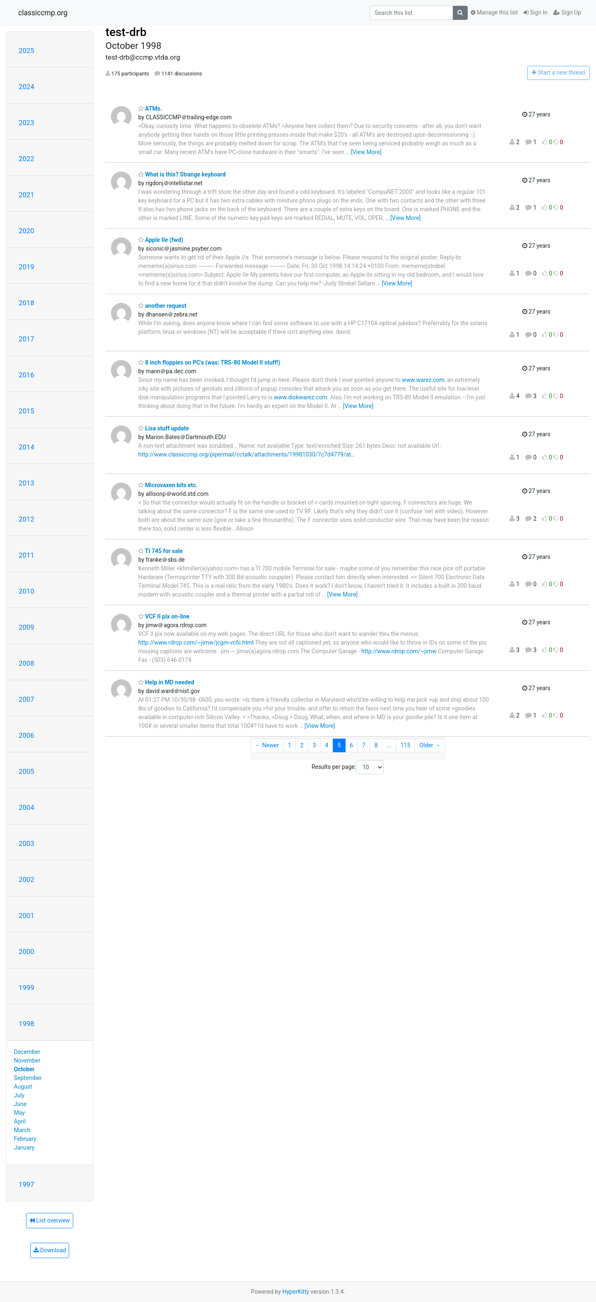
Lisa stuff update (163, 428)
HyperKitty (295, 1291)
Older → (429, 745)
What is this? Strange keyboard (182, 174)
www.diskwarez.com (300, 397)
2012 (26, 519)
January (24, 1147)
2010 (26, 591)
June (20, 1104)
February (25, 1138)
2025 (26, 50)
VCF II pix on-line (164, 616)
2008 (26, 663)
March (22, 1130)
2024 (26, 86)
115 (406, 745)
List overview (49, 1220)
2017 (26, 339)
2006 (26, 735)
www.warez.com (423, 380)
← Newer (267, 745)
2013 (26, 483)
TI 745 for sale (160, 551)
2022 (26, 159)
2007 (26, 699)
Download (50, 1250)
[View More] (366, 152)
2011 (26, 555)
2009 (26, 627)
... (389, 745)
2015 (26, 411)
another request (162, 305)
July (19, 1095)
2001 (26, 915)
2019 (26, 267)
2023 (26, 122)
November (27, 1060)
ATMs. (150, 108)
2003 (26, 843)
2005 (26, 771)
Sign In (536, 12)
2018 (26, 303)
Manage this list (494, 12)
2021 (26, 195)
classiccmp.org (42, 13)
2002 (26, 879)
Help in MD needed (166, 682)
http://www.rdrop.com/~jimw (399, 651)
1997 (26, 1184)
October (24, 1069)
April (20, 1121)
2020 (26, 231)
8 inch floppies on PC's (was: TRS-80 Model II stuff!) (209, 362)
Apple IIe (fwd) (160, 240)
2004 (26, 807)
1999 (26, 987)
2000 (26, 951)
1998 (26, 1023)
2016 (26, 375)
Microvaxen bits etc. (167, 485)
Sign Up (567, 12)
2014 (26, 447)
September (28, 1078)
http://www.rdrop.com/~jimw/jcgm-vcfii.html (196, 642)
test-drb (126, 32)
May (19, 1112)
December (27, 1051)
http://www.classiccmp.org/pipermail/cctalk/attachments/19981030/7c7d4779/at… (246, 454)
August (23, 1086)
